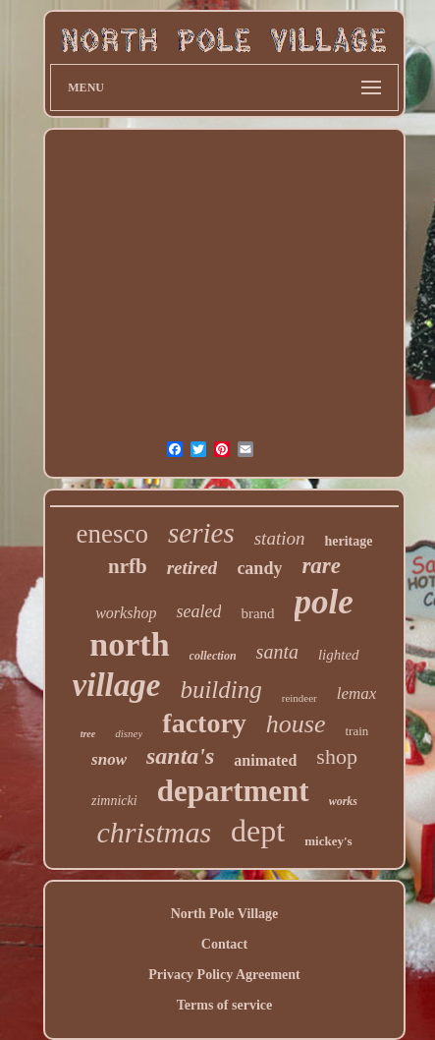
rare (321, 565)
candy (259, 568)
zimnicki (114, 800)
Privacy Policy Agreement (223, 974)
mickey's (328, 841)
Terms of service (224, 1005)
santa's (180, 756)
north (129, 644)
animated (265, 760)
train (357, 730)
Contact (224, 944)
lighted (338, 655)
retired (192, 567)
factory (204, 723)
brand (257, 613)
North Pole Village (225, 913)
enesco (112, 534)
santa (277, 652)
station (279, 538)
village (117, 685)
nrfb (127, 566)
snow (109, 759)
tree (88, 733)
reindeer (299, 698)
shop (336, 756)
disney (128, 733)
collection (213, 656)
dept (258, 830)
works (343, 801)
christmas (153, 832)
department (233, 791)
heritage (348, 541)
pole (324, 602)
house (296, 724)
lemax (357, 693)
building (220, 689)
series (201, 533)
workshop (125, 613)
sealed (198, 611)
